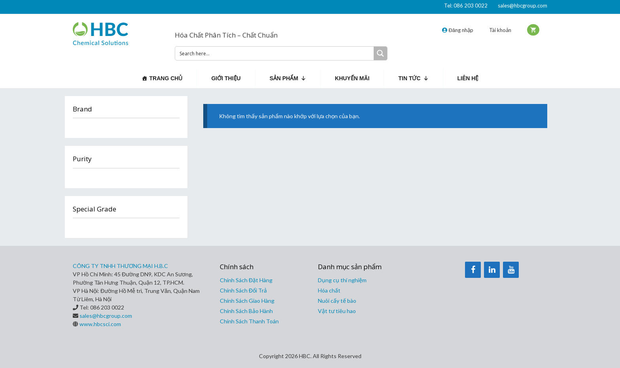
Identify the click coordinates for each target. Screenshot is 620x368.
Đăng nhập (457, 30)
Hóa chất (329, 290)
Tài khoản (500, 30)
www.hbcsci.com (100, 324)
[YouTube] (511, 270)
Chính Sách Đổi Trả (243, 290)
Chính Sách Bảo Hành (246, 311)
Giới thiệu (225, 78)
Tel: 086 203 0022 (466, 5)
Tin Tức (413, 78)
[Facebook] (473, 270)
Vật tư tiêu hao (337, 311)
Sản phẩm (288, 78)
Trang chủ (166, 78)
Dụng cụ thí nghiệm (342, 280)
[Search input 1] (275, 53)
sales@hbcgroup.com (522, 5)
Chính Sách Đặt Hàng (246, 280)
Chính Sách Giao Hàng (247, 300)
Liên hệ (468, 78)
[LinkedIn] (492, 270)
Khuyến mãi (352, 78)
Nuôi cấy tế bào (337, 300)
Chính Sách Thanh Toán (249, 321)
